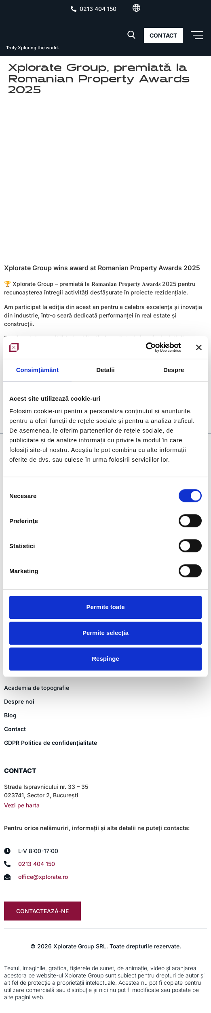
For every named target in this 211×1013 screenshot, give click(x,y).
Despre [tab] (173, 369)
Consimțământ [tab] (37, 369)
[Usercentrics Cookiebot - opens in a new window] (145, 347)
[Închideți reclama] (199, 347)
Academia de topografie (36, 687)
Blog (10, 715)
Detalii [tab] (105, 369)
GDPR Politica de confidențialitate (50, 742)
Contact (15, 728)
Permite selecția (105, 632)
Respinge (105, 658)
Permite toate (105, 606)
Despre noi (19, 701)
